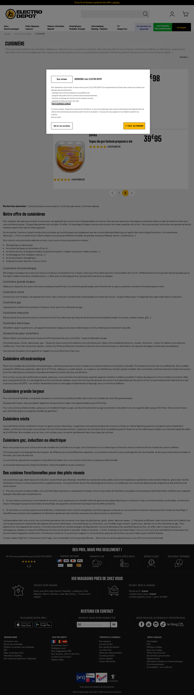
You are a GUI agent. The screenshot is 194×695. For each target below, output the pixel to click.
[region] (98, 102)
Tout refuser (62, 79)
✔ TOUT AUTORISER (134, 126)
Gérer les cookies (62, 126)
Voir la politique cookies (61, 104)
